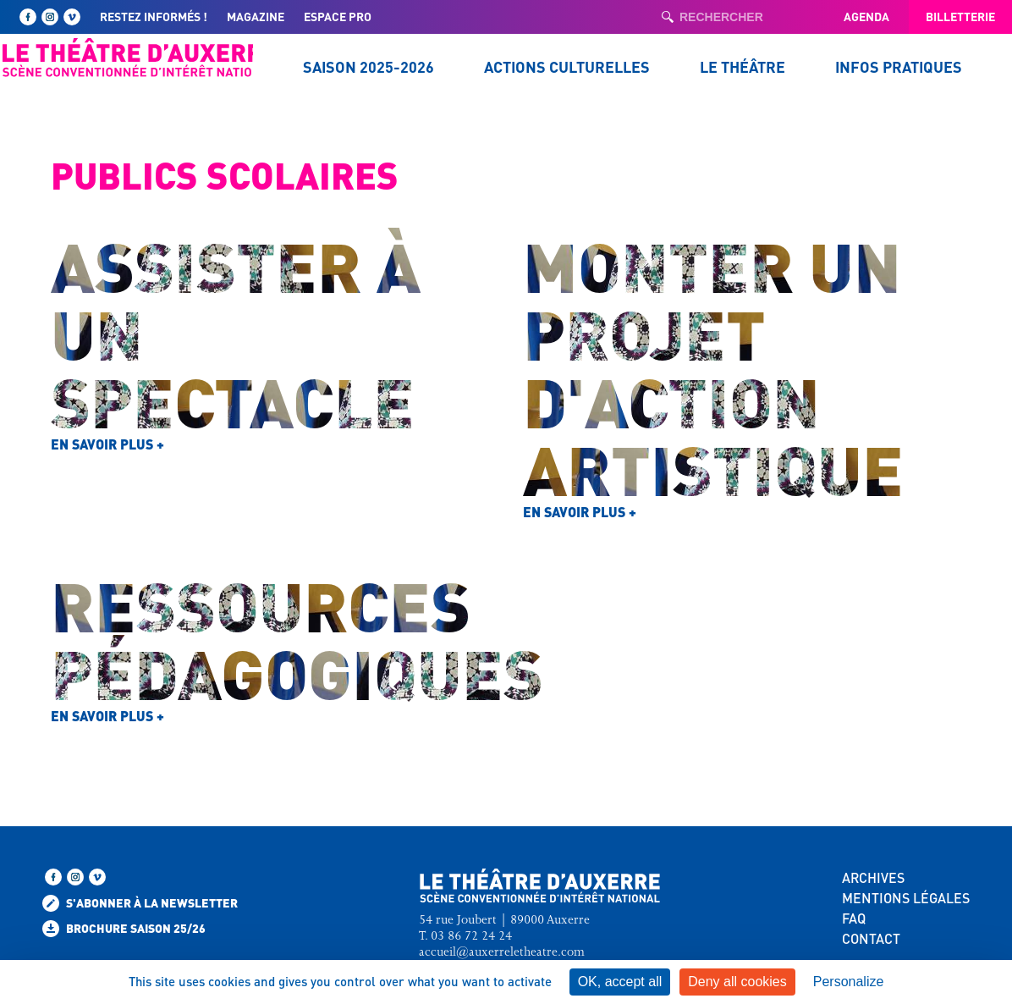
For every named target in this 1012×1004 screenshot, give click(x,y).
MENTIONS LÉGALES (906, 898)
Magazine (255, 16)
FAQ (854, 918)
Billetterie (960, 16)
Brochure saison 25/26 (124, 928)
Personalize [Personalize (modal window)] (848, 981)
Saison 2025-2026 (368, 66)
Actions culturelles (567, 66)
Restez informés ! (153, 16)
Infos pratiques (898, 66)
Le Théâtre (742, 66)
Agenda (866, 16)
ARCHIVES (873, 877)
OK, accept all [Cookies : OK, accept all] (620, 981)
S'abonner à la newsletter (140, 903)
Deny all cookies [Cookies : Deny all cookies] (737, 981)
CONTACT (871, 938)
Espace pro (337, 16)
